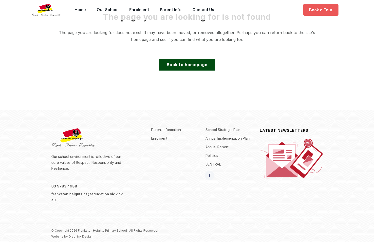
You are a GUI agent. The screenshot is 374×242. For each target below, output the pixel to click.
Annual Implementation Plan (228, 138)
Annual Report (217, 147)
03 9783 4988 (64, 186)
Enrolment (159, 138)
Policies (212, 155)
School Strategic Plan (223, 130)
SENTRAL (213, 164)
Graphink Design (81, 236)
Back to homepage (187, 64)
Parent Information (166, 130)
